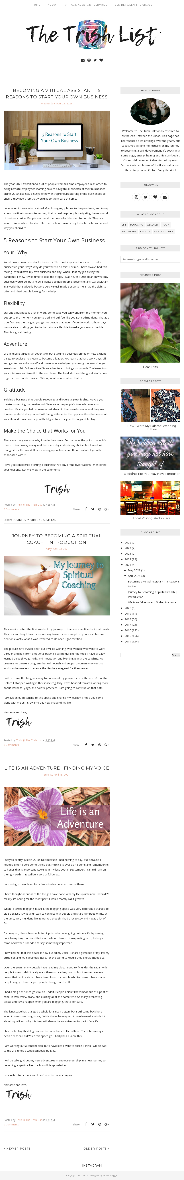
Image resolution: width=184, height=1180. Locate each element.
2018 (128, 619)
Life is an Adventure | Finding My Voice (56, 768)
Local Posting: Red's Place (152, 518)
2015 (128, 636)
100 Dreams (129, 231)
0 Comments (11, 509)
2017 (128, 624)
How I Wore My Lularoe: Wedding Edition (151, 427)
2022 (128, 559)
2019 (128, 613)
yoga (165, 224)
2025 (128, 542)
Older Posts (95, 1148)
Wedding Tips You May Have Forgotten (151, 474)
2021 (128, 565)
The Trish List (82, 1175)
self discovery (163, 231)
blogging (136, 224)
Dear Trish (150, 367)
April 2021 (134, 576)
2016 (128, 630)
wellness (153, 224)
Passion (145, 231)
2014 (128, 641)
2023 (128, 553)
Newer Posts (18, 1148)
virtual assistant (44, 520)
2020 (128, 608)
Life (124, 224)
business (19, 520)
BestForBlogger (110, 1175)
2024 (128, 548)
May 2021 (134, 570)
